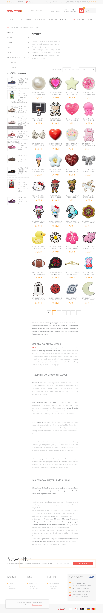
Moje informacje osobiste (56, 592)
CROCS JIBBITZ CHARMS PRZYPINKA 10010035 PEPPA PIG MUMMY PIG (88, 274)
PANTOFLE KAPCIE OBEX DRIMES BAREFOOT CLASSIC (23, 220)
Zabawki (28, 19)
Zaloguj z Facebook (56, 10)
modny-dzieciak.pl (12, 27)
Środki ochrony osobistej (17, 117)
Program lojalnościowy (16, 592)
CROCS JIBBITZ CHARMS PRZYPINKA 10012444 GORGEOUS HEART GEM (55, 94)
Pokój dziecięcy (15, 107)
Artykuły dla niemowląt (15, 137)
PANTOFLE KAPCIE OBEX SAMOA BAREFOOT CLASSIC (23, 208)
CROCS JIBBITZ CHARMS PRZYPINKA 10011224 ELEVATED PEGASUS (88, 197)
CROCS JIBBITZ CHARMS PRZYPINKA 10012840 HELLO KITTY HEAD (38, 197)
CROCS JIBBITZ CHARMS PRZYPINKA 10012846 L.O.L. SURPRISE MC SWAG (55, 197)
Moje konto (51, 577)
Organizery (14, 72)
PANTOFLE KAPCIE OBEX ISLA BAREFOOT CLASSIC (23, 183)
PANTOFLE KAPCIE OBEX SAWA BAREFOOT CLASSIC (23, 274)
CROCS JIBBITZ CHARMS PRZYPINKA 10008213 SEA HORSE (72, 222)
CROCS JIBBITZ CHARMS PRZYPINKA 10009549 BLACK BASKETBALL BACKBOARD (38, 120)
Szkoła (35, 19)
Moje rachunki (53, 586)
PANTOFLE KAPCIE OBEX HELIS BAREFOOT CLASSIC (23, 156)
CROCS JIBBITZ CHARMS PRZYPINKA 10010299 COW (55, 120)
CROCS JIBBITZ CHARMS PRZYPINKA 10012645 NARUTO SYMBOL (55, 299)
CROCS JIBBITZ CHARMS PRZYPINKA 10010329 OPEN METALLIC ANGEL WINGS (38, 146)
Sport (9, 47)
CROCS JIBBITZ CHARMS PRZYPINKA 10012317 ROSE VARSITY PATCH (55, 274)
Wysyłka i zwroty (34, 589)
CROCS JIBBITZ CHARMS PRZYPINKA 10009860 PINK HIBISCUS (72, 248)
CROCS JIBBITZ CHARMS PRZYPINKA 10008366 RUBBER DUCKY (38, 248)
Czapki (12, 122)
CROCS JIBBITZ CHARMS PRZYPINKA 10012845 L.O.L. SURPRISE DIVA (38, 222)
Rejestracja (73, 10)
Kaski (12, 97)
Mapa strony (32, 586)
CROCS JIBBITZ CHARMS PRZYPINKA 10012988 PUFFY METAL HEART (55, 145)
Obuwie (22, 19)
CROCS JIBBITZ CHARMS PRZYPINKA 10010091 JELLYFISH (88, 120)
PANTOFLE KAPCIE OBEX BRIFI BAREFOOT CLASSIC (23, 245)
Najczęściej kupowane (16, 148)
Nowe (10, 586)
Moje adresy (52, 589)
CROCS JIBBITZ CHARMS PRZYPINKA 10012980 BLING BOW (88, 171)
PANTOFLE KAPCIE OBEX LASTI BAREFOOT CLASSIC (23, 196)
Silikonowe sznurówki (16, 132)
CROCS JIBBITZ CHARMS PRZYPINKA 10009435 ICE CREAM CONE (39, 171)
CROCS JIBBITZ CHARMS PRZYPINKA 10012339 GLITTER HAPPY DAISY (88, 222)
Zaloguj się (66, 10)
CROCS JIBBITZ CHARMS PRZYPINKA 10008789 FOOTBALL (38, 274)
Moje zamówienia (54, 583)
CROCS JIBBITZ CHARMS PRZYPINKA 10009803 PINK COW (88, 145)
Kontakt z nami (33, 583)
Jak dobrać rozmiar (34, 592)
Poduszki (13, 67)
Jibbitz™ (13, 127)
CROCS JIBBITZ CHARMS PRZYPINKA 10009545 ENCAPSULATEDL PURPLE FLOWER (89, 95)
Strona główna (13, 19)
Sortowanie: (75, 69)
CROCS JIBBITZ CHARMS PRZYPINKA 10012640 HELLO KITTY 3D (55, 222)
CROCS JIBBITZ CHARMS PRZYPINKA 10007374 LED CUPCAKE (72, 145)
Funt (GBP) (85, 2)
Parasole (13, 82)
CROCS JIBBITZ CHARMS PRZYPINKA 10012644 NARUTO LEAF (72, 299)
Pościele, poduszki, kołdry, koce (19, 102)
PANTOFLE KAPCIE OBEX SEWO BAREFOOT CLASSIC (23, 233)
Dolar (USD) (70, 2)
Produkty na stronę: (56, 69)
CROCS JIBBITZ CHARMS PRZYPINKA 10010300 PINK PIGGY (88, 248)
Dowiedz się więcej (37, 605)
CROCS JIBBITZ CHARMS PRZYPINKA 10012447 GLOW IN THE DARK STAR (72, 94)
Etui (12, 87)
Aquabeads (63, 19)
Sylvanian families (52, 19)
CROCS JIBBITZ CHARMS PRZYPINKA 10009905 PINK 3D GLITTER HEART (72, 120)
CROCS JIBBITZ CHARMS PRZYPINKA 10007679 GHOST (38, 299)
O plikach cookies (14, 594)
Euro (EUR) (78, 2)
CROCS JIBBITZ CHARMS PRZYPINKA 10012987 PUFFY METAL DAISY (55, 171)
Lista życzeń (32, 2)
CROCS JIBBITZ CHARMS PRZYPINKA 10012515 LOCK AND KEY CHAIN (72, 274)
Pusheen (42, 19)
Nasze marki (80, 19)
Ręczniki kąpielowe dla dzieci (18, 112)
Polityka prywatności (35, 597)
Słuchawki (13, 62)
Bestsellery (12, 589)
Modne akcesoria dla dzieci (26, 27)
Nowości (89, 19)
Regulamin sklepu (34, 594)
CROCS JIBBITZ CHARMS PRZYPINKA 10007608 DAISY (55, 248)
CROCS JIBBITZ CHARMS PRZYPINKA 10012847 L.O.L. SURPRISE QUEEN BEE (72, 197)
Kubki (12, 92)
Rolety (12, 77)
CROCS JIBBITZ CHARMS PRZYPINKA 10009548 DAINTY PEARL (38, 94)
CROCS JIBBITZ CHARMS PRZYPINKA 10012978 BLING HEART (72, 171)
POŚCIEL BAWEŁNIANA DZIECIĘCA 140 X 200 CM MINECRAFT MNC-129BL (23, 170)
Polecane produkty (13, 142)
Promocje (72, 19)
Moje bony (52, 594)
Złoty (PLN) (92, 2)
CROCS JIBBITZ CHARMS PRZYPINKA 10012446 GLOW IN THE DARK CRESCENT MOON (88, 300)
